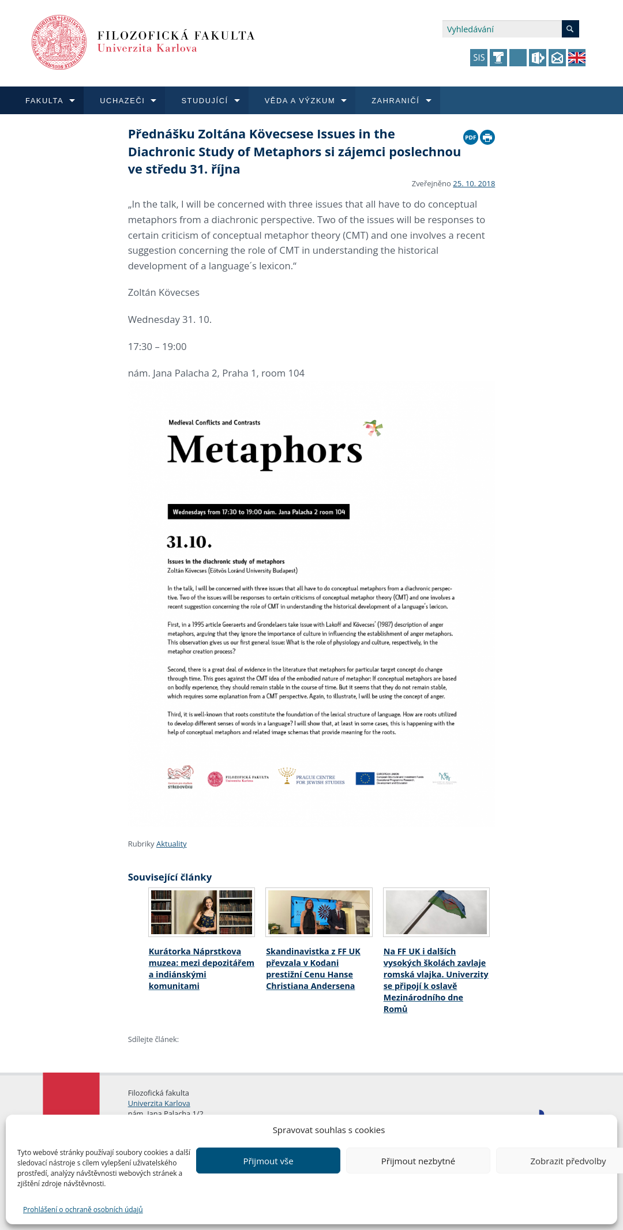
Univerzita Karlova (159, 1103)
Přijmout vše (268, 1161)
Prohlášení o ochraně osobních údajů (83, 1209)
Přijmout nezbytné (418, 1161)
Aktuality (171, 843)
